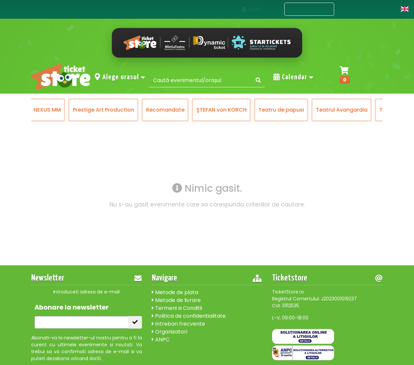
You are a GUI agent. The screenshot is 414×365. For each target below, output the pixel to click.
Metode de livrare (176, 300)
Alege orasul (120, 77)
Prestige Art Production (148, 110)
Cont (385, 9)
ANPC (161, 339)
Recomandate (210, 110)
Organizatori (169, 331)
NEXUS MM (92, 110)
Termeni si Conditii (177, 308)
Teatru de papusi (326, 110)
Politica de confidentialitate (189, 316)
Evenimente (309, 9)
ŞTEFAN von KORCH (267, 110)
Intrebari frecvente (178, 324)
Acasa (267, 9)
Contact (353, 9)
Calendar (293, 77)
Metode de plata (175, 292)
